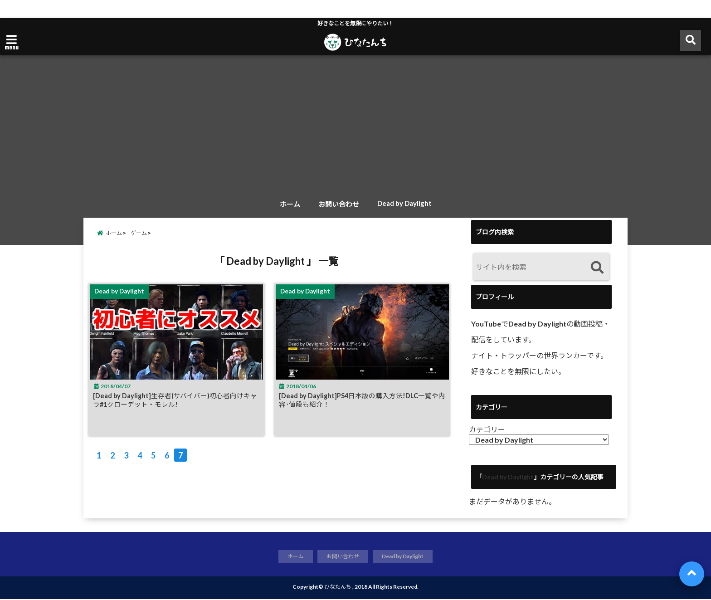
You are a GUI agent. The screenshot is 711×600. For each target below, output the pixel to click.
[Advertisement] (355, 126)
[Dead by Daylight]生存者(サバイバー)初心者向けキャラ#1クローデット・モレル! (176, 406)
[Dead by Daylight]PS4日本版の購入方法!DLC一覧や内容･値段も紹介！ (363, 406)
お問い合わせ (338, 204)
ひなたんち (337, 587)
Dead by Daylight (404, 203)
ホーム (290, 204)
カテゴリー (487, 429)
